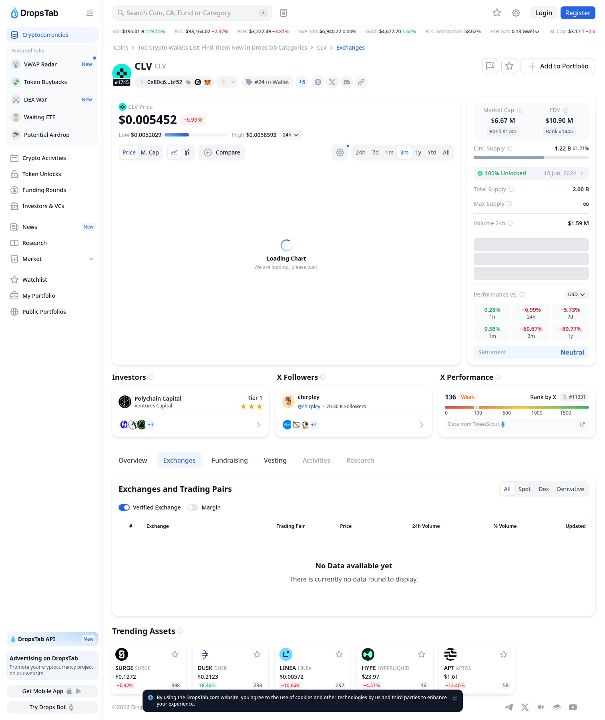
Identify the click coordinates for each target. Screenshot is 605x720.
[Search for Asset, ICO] (192, 13)
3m (404, 152)
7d (375, 152)
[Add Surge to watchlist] (175, 654)
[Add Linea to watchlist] (339, 654)
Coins (121, 47)
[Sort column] (131, 526)
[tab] (129, 152)
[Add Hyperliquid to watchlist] (421, 654)
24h (361, 152)
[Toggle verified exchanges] (150, 507)
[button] (353, 31)
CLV (322, 47)
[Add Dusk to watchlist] (257, 654)
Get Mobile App (52, 691)
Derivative (570, 489)
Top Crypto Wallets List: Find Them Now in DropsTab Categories (223, 47)
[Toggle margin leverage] (204, 507)
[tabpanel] (286, 255)
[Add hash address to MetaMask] (207, 82)
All (446, 152)
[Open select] (291, 135)
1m (389, 152)
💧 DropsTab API (52, 639)
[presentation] (318, 82)
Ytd (432, 152)
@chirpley (309, 406)
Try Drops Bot (53, 707)
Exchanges (350, 47)
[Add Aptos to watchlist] (503, 654)
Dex (544, 489)
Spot (525, 489)
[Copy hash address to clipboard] (188, 82)
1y (418, 152)
